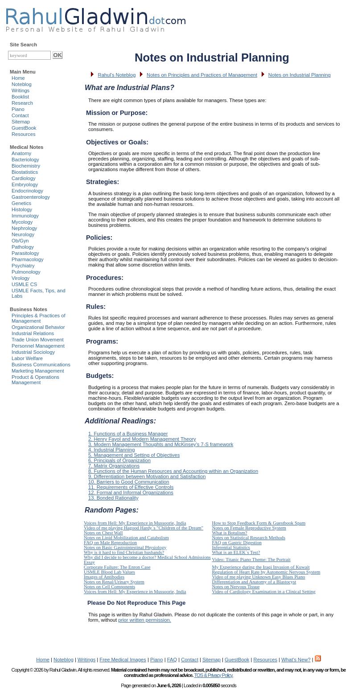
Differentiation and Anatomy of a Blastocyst (254, 581)
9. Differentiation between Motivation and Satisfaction (146, 476)
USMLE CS (24, 284)
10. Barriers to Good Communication (128, 481)
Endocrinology (27, 190)
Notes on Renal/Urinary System (114, 581)
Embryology (25, 184)
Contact (20, 115)
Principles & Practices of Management (39, 318)
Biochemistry (26, 165)
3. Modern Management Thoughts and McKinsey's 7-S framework (160, 444)
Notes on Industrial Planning (299, 75)
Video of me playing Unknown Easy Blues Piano (258, 576)
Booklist (20, 96)
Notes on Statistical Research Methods (249, 537)
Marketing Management (38, 370)
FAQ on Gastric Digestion (237, 542)
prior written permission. (144, 620)
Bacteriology (25, 159)
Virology (20, 278)
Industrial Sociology (33, 352)
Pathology (23, 247)
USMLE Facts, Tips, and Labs (39, 293)
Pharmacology (28, 259)
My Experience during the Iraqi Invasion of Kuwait (261, 567)
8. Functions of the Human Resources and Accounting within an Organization (173, 471)
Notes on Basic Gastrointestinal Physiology (125, 547)
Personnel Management (38, 346)
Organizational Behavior (38, 327)
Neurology (23, 234)
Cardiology (23, 178)
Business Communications (41, 364)
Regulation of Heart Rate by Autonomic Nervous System (266, 572)
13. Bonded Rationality (113, 497)
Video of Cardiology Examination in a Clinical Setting (264, 591)
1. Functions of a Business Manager (128, 433)
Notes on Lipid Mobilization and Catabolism (126, 537)
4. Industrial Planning (111, 449)
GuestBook (24, 128)
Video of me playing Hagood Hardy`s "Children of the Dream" (143, 527)
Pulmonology (26, 272)
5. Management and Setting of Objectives (134, 455)
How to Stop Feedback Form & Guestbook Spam (259, 523)
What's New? (296, 659)
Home (18, 78)
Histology (22, 209)
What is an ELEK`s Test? (236, 552)
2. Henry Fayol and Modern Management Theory (142, 439)
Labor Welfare (27, 358)
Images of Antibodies (104, 576)
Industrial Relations (33, 333)
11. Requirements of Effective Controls (130, 487)
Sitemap (21, 121)
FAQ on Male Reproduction (110, 542)
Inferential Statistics (231, 547)
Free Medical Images (122, 659)
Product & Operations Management (35, 379)
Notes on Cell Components (109, 586)
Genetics (21, 203)
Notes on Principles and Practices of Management (202, 75)
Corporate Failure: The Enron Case (117, 567)
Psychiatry (23, 265)
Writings (20, 90)
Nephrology (24, 228)
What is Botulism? (229, 532)
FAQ (172, 659)
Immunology (25, 215)
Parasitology (25, 253)
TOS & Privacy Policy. (213, 675)
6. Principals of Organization (119, 460)
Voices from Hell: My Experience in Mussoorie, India (135, 523)
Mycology (22, 222)
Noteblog (22, 84)
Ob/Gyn (20, 240)
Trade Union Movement (38, 339)
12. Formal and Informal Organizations (130, 492)
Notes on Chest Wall (103, 532)
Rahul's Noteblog (117, 75)
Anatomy (21, 153)
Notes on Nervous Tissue (236, 586)
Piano (18, 109)
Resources (23, 134)
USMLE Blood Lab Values (109, 572)
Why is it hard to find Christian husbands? (124, 552)
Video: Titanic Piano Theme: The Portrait (251, 559)
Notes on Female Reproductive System (249, 527)
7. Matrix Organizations (114, 465)
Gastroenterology (31, 197)
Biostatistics (25, 172)
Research (22, 103)
